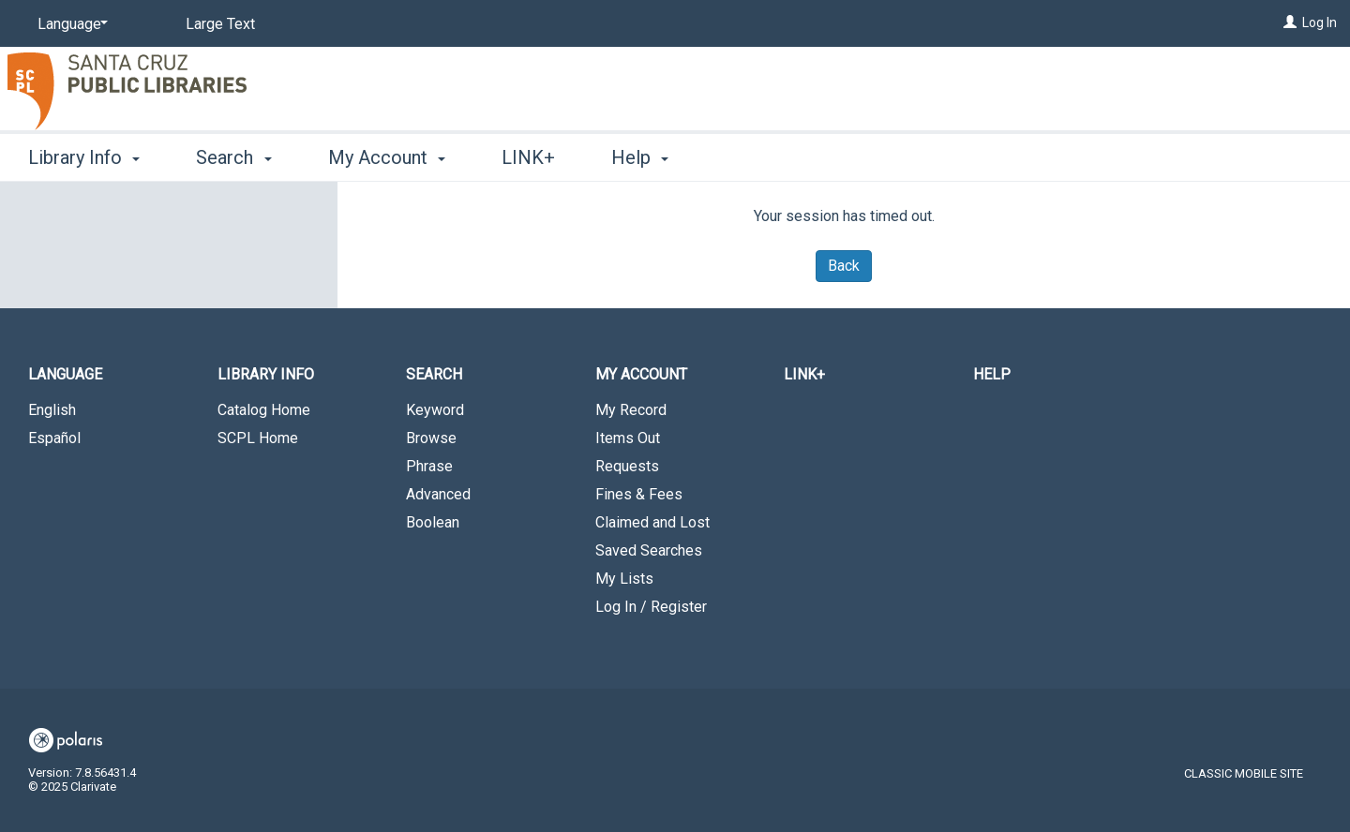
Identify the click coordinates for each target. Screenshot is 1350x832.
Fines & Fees (638, 494)
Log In (1319, 22)
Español (54, 438)
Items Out (627, 438)
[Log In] (1290, 22)
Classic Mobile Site (1243, 773)
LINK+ (528, 157)
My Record (631, 410)
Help (992, 374)
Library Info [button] (84, 157)
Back (844, 266)
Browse (431, 438)
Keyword (435, 410)
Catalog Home (264, 410)
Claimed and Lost (652, 522)
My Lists (624, 578)
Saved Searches (648, 550)
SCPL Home (258, 438)
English (52, 410)
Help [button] (639, 157)
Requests (627, 466)
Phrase (429, 466)
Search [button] (233, 157)
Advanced (438, 494)
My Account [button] (386, 157)
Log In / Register (651, 607)
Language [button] (65, 374)
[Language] (69, 24)
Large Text (220, 24)
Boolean (432, 522)
